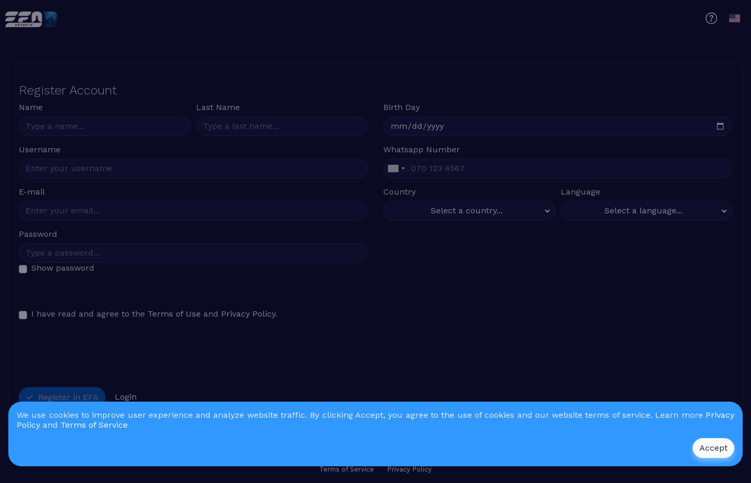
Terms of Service (94, 425)
